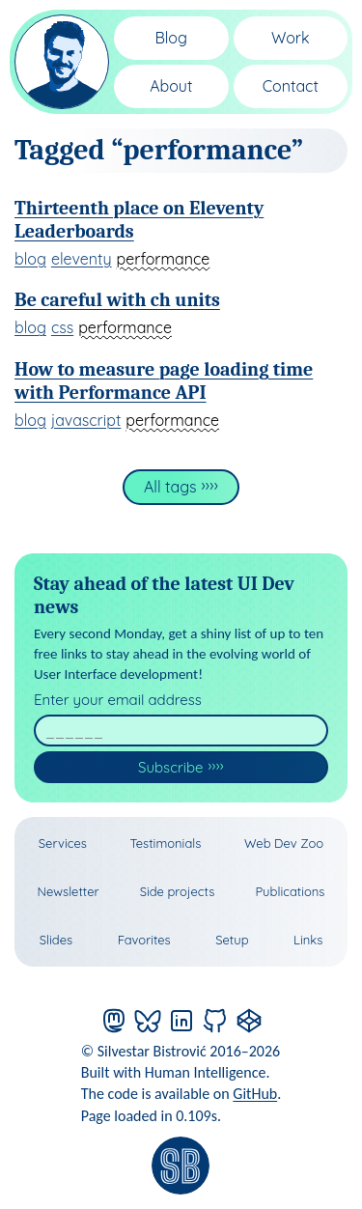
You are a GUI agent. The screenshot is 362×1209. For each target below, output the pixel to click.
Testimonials (165, 843)
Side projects (177, 891)
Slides (56, 939)
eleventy (81, 258)
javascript (86, 420)
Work (290, 37)
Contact (291, 86)
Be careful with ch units (117, 300)
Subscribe (170, 767)
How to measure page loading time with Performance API (163, 381)
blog (30, 258)
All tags (170, 486)
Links (307, 939)
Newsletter (68, 891)
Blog (170, 37)
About (171, 86)
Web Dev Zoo (283, 843)
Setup (231, 939)
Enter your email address (118, 699)
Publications (289, 891)
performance (163, 258)
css (62, 327)
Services (63, 843)
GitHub (255, 1093)
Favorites (144, 939)
